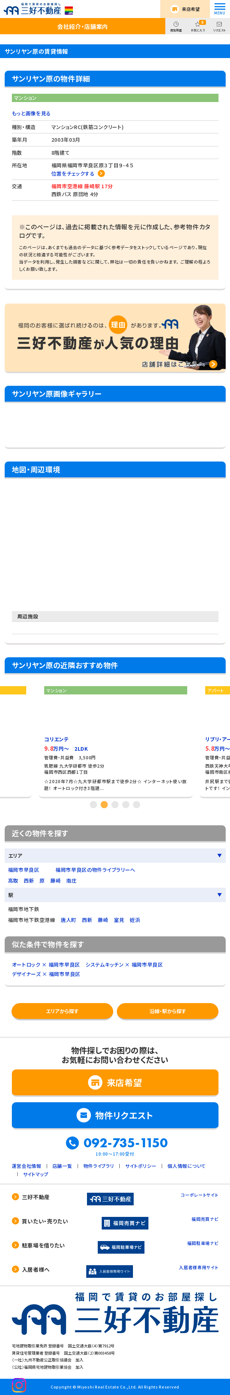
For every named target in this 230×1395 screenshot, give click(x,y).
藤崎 (55, 880)
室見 (119, 919)
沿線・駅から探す (168, 1011)
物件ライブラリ (98, 1165)
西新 (29, 880)
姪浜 (135, 919)
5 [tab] (136, 804)
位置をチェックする (73, 173)
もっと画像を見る (31, 113)
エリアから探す (62, 1011)
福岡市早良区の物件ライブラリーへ (95, 869)
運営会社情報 (26, 1165)
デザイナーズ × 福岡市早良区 (46, 973)
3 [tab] (115, 804)
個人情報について (186, 1165)
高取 (13, 880)
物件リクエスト (124, 1115)
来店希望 (191, 9)
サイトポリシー (140, 1165)
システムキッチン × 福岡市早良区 (124, 964)
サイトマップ (36, 1174)
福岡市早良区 (24, 869)
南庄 (71, 880)
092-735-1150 (126, 1143)
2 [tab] (104, 804)
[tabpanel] (116, 739)
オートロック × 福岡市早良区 (46, 964)
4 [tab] (125, 804)
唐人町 (69, 919)
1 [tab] (93, 804)
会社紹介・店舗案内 (82, 26)
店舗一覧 (62, 1165)
